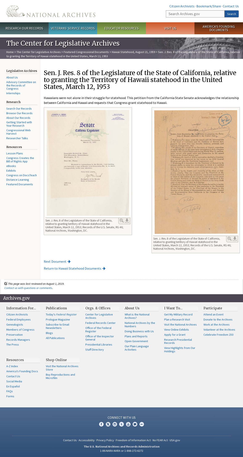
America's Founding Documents (219, 28)
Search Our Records (19, 108)
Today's (61, 314)
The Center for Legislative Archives (39, 52)
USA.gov (175, 440)
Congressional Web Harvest (18, 131)
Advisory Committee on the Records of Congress (21, 85)
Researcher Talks (17, 138)
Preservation (14, 334)
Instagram (114, 424)
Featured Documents (19, 184)
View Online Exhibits (176, 329)
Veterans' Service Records (73, 28)
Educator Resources (121, 28)
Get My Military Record (178, 314)
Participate (212, 308)
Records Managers (18, 340)
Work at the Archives (216, 324)
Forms (10, 396)
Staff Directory (94, 349)
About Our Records (18, 118)
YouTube (128, 424)
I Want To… (173, 308)
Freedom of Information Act (133, 440)
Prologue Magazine (58, 319)
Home (10, 52)
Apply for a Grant (174, 334)
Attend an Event (213, 314)
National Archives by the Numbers (140, 324)
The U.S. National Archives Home (50, 11)
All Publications (55, 338)
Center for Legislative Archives (99, 316)
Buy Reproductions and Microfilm (60, 376)
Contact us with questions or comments (28, 288)
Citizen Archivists (181, 6)
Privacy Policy (105, 440)
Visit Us (170, 28)
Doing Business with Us (139, 331)
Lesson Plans (14, 153)
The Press (12, 344)
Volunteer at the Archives (219, 329)
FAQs (9, 391)
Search (231, 14)
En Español (13, 386)
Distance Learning (17, 179)
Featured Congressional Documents (86, 52)
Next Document (55, 261)
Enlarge (122, 221)
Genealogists (14, 324)
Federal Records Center (100, 323)
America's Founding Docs (22, 371)
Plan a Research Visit (177, 319)
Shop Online (56, 360)
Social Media (14, 381)
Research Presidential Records (178, 341)
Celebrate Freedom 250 (218, 334)
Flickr (141, 424)
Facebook (101, 424)
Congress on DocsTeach (21, 175)
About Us (12, 77)
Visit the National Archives (180, 324)
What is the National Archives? (137, 316)
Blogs (49, 333)
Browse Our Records (19, 113)
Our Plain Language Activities (137, 347)
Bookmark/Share (208, 6)
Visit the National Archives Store (62, 367)
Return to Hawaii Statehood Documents (72, 268)
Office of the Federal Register (98, 329)
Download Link (127, 221)
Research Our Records (24, 28)
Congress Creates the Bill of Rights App (20, 159)
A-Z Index (12, 366)
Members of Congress (20, 329)
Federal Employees (18, 319)
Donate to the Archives (217, 319)
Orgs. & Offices (98, 308)
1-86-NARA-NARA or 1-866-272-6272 (121, 451)
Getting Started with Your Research (19, 123)
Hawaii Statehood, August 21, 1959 (133, 52)
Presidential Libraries (98, 344)
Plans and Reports (136, 336)
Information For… (21, 308)
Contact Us (231, 6)
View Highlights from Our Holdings (179, 349)
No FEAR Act (160, 440)
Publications (56, 308)
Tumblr (121, 424)
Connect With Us (122, 417)
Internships (13, 93)
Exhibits (11, 170)
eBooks (11, 166)
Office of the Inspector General (99, 338)
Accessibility (87, 440)
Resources (15, 360)
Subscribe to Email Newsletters (57, 326)
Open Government (136, 341)
